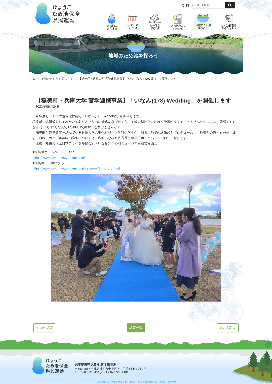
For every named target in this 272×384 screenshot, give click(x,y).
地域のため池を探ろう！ (57, 78)
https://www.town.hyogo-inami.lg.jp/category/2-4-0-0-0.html (76, 168)
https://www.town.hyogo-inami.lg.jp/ (58, 157)
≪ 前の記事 (44, 327)
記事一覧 (135, 327)
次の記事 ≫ (227, 327)
